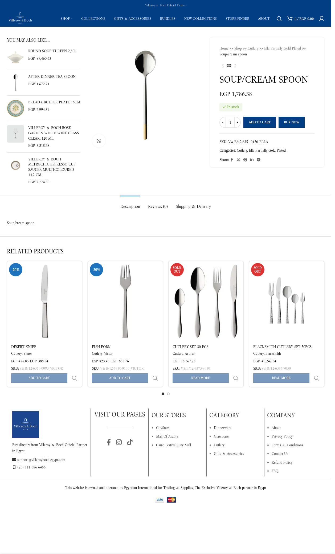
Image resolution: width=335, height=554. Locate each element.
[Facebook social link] (231, 159)
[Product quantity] (230, 122)
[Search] (279, 18)
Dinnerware (222, 415)
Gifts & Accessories (229, 440)
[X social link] (238, 159)
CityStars (162, 415)
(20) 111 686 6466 (29, 454)
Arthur (190, 353)
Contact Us (280, 440)
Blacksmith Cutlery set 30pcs (282, 346)
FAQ (275, 458)
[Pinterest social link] (245, 159)
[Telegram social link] (258, 159)
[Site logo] (20, 18)
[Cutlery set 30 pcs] (206, 301)
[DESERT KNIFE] (44, 301)
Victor (27, 353)
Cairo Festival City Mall (173, 432)
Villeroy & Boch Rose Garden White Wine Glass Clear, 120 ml (53, 132)
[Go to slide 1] (163, 381)
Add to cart (260, 122)
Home (223, 48)
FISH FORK (101, 346)
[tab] (130, 204)
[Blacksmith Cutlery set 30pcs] (286, 301)
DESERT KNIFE (23, 346)
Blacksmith (273, 353)
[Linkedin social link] (252, 159)
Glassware (221, 423)
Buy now (291, 122)
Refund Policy (282, 449)
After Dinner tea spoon (52, 76)
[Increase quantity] (237, 122)
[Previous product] (222, 66)
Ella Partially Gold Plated (282, 48)
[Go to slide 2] (168, 381)
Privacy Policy (282, 423)
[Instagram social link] (118, 430)
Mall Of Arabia (167, 423)
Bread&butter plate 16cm (54, 102)
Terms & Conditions (287, 432)
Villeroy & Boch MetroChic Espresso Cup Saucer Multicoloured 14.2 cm (52, 167)
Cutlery (253, 48)
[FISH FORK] (125, 301)
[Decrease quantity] (222, 122)
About (276, 415)
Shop (238, 48)
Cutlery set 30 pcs (190, 346)
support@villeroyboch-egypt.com (38, 446)
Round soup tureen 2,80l (52, 50)
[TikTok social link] (129, 430)
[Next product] (235, 66)
